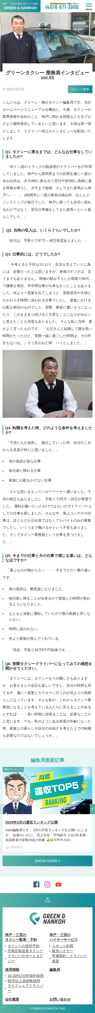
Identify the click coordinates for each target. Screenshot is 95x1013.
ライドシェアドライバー (25, 988)
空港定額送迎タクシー (25, 951)
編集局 (54, 970)
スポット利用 (62, 946)
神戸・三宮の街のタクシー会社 (20, 6)
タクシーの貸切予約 (24, 946)
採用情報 (12, 970)
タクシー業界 (80, 89)
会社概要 (12, 999)
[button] (92, 811)
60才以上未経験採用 (24, 981)
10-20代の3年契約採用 (26, 976)
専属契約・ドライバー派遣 (69, 958)
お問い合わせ (60, 999)
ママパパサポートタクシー (25, 958)
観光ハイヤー (62, 951)
